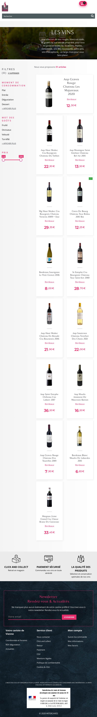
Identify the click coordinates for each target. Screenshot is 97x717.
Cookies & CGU (43, 667)
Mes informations (75, 641)
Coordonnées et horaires (16, 640)
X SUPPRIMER (13, 73)
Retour (40, 645)
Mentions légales (44, 658)
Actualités (10, 649)
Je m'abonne (69, 617)
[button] (12, 108)
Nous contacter (43, 637)
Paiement (41, 650)
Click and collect (44, 641)
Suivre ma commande (77, 637)
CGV (38, 654)
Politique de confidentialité (48, 662)
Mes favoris (73, 645)
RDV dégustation (13, 644)
